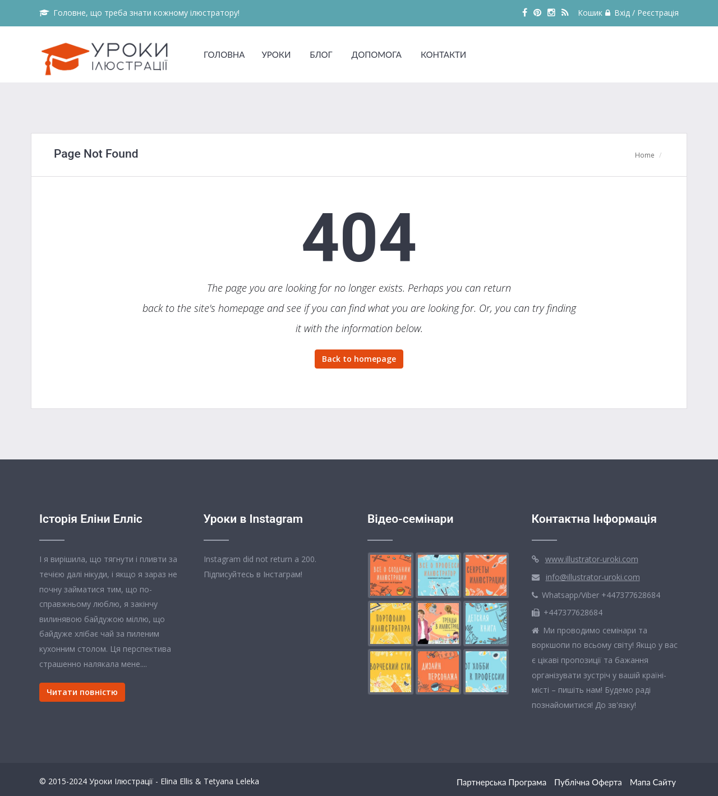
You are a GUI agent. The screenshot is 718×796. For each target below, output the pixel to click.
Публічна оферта (588, 782)
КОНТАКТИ (443, 54)
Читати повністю (82, 692)
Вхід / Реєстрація (642, 12)
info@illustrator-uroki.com (593, 577)
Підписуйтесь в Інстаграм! (253, 574)
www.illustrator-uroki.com (591, 559)
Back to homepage (359, 358)
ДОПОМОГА (377, 54)
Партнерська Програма (501, 782)
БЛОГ (321, 54)
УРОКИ (276, 54)
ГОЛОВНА (224, 54)
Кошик (590, 12)
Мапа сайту (653, 782)
